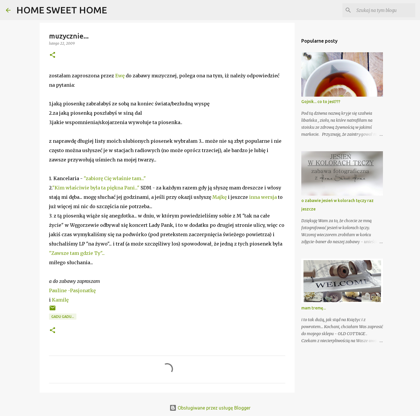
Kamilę (60, 300)
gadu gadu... (62, 316)
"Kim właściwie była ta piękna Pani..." (95, 188)
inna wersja (263, 197)
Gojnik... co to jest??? (320, 101)
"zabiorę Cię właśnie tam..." (115, 178)
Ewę (120, 76)
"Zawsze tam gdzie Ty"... (77, 253)
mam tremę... (313, 308)
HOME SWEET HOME (61, 10)
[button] (52, 55)
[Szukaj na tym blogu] (384, 10)
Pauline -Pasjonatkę (72, 290)
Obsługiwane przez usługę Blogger (210, 407)
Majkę (219, 197)
